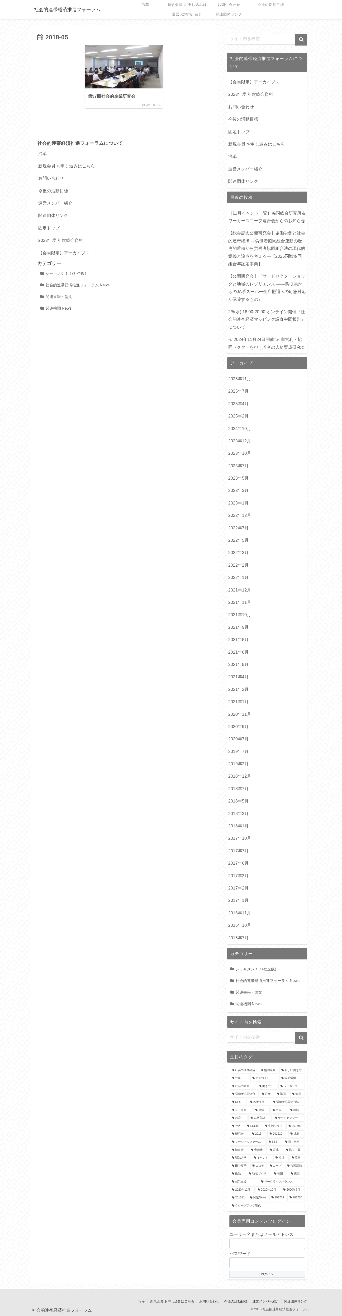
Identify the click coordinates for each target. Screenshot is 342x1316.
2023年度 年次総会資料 (60, 240)
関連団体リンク (53, 215)
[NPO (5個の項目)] (238, 1102)
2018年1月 (238, 826)
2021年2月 (238, 689)
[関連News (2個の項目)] (258, 1197)
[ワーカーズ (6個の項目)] (291, 1086)
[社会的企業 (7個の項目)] (243, 1086)
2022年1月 (238, 577)
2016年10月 (239, 925)
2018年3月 (238, 813)
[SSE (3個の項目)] (274, 1142)
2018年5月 (238, 801)
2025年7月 (238, 391)
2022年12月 (239, 515)
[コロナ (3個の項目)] (258, 1165)
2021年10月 (239, 614)
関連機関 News (58, 308)
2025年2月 (238, 416)
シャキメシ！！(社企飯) (66, 273)
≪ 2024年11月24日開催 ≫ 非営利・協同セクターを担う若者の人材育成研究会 (266, 343)
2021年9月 (238, 627)
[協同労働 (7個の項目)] (291, 1078)
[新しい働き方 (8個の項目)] (291, 1070)
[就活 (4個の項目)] (261, 1110)
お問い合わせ (51, 178)
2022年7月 (238, 528)
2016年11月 (239, 913)
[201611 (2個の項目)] (238, 1197)
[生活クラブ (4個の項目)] (274, 1126)
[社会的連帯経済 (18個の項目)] (244, 1070)
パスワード (240, 1253)
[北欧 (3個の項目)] (296, 1133)
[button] (301, 40)
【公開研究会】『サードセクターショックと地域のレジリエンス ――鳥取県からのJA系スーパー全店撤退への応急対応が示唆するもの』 (267, 288)
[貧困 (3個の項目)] (280, 1173)
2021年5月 (238, 664)
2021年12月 (239, 590)
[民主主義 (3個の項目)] (294, 1150)
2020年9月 (238, 726)
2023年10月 (239, 453)
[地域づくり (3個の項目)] (259, 1173)
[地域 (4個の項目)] (296, 1110)
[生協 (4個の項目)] (279, 1110)
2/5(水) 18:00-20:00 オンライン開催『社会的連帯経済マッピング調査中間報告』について (266, 319)
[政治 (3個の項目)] (238, 1173)
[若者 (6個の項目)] (267, 1094)
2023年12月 (239, 441)
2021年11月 (239, 602)
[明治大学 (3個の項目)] (240, 1157)
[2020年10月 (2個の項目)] (268, 1189)
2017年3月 (238, 875)
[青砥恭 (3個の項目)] (258, 1150)
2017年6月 (238, 863)
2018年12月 (239, 776)
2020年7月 (238, 739)
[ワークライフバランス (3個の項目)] (281, 1181)
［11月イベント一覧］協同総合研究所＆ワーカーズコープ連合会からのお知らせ (267, 217)
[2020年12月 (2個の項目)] (242, 1189)
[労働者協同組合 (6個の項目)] (244, 1094)
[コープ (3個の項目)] (276, 1165)
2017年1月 (238, 900)
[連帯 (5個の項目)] (297, 1094)
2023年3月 (238, 490)
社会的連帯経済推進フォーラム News (77, 285)
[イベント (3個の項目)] (262, 1157)
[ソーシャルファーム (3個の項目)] (248, 1142)
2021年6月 (238, 652)
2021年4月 (238, 676)
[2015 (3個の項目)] (258, 1133)
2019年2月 (238, 763)
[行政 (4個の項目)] (237, 1126)
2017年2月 (238, 888)
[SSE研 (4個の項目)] (253, 1126)
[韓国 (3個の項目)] (297, 1157)
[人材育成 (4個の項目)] (260, 1118)
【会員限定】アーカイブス (64, 253)
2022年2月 (238, 565)
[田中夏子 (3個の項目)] (239, 1165)
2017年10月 (239, 838)
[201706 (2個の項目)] (295, 1197)
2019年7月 (238, 751)
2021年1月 (238, 701)
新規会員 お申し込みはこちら (66, 166)
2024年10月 (239, 428)
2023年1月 (238, 503)
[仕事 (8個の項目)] (239, 1078)
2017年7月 (238, 850)
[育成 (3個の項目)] (275, 1150)
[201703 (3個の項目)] (295, 1126)
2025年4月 (238, 403)
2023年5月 (238, 478)
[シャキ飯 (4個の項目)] (241, 1110)
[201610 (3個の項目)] (277, 1133)
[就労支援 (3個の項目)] (244, 1181)
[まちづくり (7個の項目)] (264, 1078)
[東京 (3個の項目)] (297, 1173)
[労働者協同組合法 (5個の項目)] (287, 1102)
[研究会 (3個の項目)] (239, 1133)
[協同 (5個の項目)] (282, 1094)
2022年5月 (238, 540)
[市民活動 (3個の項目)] (295, 1165)
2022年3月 (238, 552)
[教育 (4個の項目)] (238, 1118)
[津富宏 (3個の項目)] (239, 1150)
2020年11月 (239, 714)
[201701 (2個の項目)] (277, 1197)
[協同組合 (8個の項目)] (268, 1070)
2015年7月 (238, 937)
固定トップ (49, 228)
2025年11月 (239, 378)
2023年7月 (238, 465)
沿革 (42, 153)
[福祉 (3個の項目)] (281, 1157)
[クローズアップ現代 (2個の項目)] (267, 1205)
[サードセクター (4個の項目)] (288, 1118)
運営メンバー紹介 (55, 203)
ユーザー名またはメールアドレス (261, 1234)
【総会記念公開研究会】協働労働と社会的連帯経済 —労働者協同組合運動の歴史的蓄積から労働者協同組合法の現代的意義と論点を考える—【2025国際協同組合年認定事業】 (266, 248)
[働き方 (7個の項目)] (267, 1086)
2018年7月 (238, 788)
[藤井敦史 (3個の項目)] (293, 1142)
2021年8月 (238, 639)
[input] (267, 39)
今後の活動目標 (53, 191)
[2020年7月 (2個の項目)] (292, 1189)
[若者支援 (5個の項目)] (259, 1102)
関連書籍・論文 (59, 297)
